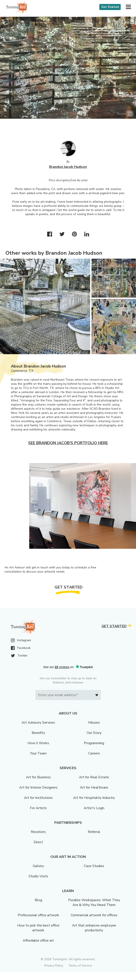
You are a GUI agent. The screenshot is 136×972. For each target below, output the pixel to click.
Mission (94, 722)
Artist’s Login (94, 808)
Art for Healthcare (94, 787)
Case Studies (94, 866)
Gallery (38, 866)
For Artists (38, 808)
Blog (38, 900)
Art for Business (38, 777)
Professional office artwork (38, 915)
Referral (94, 831)
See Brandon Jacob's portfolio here (68, 443)
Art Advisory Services (38, 722)
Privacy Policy (53, 965)
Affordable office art (38, 940)
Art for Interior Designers (38, 787)
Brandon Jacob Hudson (68, 166)
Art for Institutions (38, 797)
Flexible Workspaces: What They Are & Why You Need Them (94, 902)
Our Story (94, 732)
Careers (94, 753)
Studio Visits (38, 876)
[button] (128, 7)
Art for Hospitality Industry (94, 797)
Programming (94, 743)
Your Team (38, 753)
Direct (38, 842)
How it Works (38, 743)
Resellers (38, 831)
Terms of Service (80, 965)
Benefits (38, 732)
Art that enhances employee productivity (94, 928)
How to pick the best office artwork (38, 928)
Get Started (110, 7)
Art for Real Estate (94, 777)
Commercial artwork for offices (94, 915)
